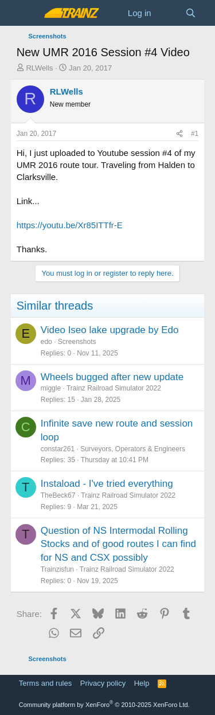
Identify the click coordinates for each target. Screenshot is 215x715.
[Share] (179, 133)
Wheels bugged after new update (112, 377)
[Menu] (26, 13)
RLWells (39, 68)
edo (46, 342)
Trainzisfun (57, 569)
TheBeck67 (58, 495)
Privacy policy (103, 683)
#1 (194, 134)
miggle (51, 388)
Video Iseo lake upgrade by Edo (110, 330)
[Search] (190, 13)
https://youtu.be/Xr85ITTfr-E (70, 225)
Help (142, 683)
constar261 (58, 449)
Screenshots (77, 342)
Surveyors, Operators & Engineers (132, 449)
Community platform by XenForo (104, 704)
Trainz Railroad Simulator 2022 (114, 388)
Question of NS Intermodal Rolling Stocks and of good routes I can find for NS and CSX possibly (118, 544)
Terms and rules (45, 683)
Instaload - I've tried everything (107, 483)
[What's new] (168, 13)
